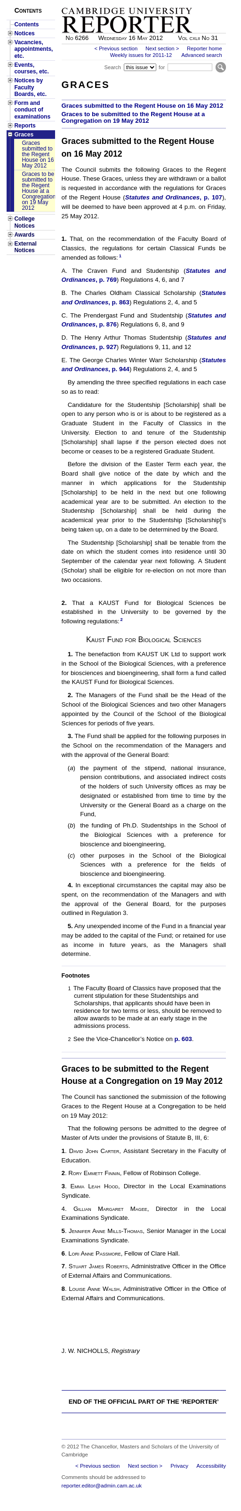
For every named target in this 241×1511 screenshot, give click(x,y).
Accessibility (211, 1466)
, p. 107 (211, 197)
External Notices (25, 247)
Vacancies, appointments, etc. (33, 49)
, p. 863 (118, 302)
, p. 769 (106, 279)
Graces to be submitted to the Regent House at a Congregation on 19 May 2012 (38, 191)
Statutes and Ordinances (162, 197)
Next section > (162, 48)
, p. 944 (118, 369)
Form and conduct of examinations (32, 110)
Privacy (179, 1466)
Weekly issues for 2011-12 (141, 55)
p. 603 (183, 1038)
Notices (24, 33)
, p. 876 (106, 324)
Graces (23, 134)
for (162, 67)
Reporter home (204, 48)
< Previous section (115, 48)
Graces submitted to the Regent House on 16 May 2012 (38, 154)
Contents (26, 24)
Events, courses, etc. (31, 68)
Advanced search (201, 55)
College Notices (24, 222)
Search (112, 67)
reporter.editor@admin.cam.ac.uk (102, 1485)
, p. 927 (106, 346)
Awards (24, 234)
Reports (24, 125)
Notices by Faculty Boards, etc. (30, 87)
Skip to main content (201, 3)
